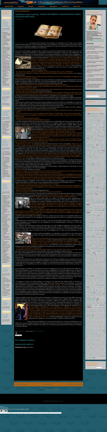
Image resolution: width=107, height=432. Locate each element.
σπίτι (87, 295)
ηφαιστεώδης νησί (90, 206)
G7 (99, 340)
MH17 (104, 344)
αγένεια (100, 116)
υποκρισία (88, 321)
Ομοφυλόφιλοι (101, 261)
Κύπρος (101, 236)
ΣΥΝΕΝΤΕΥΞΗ (91, 301)
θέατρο (88, 207)
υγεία (99, 318)
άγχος (87, 119)
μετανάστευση (95, 243)
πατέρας (102, 267)
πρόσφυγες (101, 282)
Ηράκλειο (94, 204)
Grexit (93, 341)
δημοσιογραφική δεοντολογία (93, 161)
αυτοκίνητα (100, 142)
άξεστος (88, 134)
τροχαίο (95, 317)
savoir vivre (90, 352)
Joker (95, 342)
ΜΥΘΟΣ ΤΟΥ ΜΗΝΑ (38, 331)
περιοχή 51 (101, 270)
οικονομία (88, 259)
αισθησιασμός (94, 121)
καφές (101, 225)
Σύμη (99, 296)
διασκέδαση (94, 165)
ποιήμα (87, 273)
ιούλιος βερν (89, 214)
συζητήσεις (101, 295)
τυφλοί (87, 318)
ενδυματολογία (95, 183)
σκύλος (102, 292)
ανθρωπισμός (89, 131)
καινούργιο (88, 218)
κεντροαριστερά (89, 226)
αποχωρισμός (95, 136)
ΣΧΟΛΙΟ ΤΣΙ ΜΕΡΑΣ (95, 305)
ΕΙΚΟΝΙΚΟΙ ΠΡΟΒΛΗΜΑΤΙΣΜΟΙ (95, 175)
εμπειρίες (88, 183)
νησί (104, 255)
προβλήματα (101, 277)
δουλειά (102, 169)
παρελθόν (88, 267)
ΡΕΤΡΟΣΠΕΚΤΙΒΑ (90, 290)
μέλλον (102, 241)
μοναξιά (88, 247)
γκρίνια (87, 156)
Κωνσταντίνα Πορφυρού (92, 237)
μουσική (89, 248)
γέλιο (97, 152)
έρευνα (92, 193)
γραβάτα (97, 156)
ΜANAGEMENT (90, 254)
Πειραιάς (92, 269)
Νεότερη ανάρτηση (21, 384)
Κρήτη (96, 233)
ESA (96, 337)
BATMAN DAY (93, 334)
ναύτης (97, 254)
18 (88, 115)
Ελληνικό (96, 182)
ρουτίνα (88, 291)
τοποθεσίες (96, 314)
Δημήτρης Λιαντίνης (101, 158)
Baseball (88, 334)
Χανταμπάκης (89, 326)
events (101, 338)
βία (94, 147)
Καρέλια (94, 223)
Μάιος (93, 240)
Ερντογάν (98, 193)
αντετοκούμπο (89, 132)
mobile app (90, 345)
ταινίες (97, 307)
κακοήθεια (88, 219)
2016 (91, 115)
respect (96, 351)
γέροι (87, 153)
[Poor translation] (5, 411)
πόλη (89, 274)
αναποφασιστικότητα (90, 125)
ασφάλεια (103, 140)
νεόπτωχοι (88, 255)
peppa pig (98, 348)
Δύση (87, 171)
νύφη (98, 257)
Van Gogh (98, 355)
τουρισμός (102, 314)
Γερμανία (101, 152)
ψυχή (95, 332)
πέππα (96, 269)
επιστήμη (101, 187)
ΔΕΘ (97, 157)
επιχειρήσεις (94, 191)
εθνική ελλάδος (99, 173)
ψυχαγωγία (88, 332)
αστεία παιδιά (90, 140)
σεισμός (102, 291)
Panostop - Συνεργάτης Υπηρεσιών (5, 303)
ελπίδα (102, 182)
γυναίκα (88, 157)
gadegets (103, 340)
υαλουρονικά (93, 318)
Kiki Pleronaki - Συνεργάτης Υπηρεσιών (5, 270)
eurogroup (88, 338)
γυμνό (102, 156)
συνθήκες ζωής (89, 302)
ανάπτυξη (101, 125)
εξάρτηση (94, 184)
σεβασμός (97, 291)
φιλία (100, 322)
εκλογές (101, 178)
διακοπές (88, 165)
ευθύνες (94, 198)
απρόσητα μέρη (100, 138)
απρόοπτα (92, 138)
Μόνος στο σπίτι (101, 247)
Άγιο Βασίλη (92, 117)
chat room (103, 336)
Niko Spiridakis (94, 347)
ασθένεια (98, 139)
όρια (95, 262)
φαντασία (101, 321)
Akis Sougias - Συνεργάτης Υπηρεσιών (5, 316)
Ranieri (92, 351)
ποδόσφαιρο (100, 272)
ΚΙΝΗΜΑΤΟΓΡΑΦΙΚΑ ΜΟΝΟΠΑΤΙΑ (94, 228)
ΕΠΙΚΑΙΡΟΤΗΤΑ (90, 187)
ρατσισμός (88, 288)
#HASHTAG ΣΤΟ (95, 113)
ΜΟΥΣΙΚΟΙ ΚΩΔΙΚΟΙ (99, 248)
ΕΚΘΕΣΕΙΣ (96, 177)
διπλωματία (88, 169)
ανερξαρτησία (100, 128)
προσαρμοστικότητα (98, 281)
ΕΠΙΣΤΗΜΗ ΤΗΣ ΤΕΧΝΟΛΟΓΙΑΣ (94, 188)
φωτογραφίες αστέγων (90, 325)
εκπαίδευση (65, 6)
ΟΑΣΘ (101, 257)
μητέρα (87, 244)
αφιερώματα (53, 6)
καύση (95, 225)
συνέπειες (101, 300)
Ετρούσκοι (101, 197)
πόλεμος (103, 273)
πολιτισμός (97, 276)
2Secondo (7, 30)
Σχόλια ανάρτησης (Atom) (52, 390)
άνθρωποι (99, 131)
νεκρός (102, 254)
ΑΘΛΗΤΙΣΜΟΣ (94, 120)
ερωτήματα (101, 194)
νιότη (89, 257)
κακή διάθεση (96, 218)
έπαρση (95, 186)
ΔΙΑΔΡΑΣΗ (88, 164)
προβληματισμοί (90, 278)
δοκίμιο (97, 169)
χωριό (94, 329)
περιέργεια (88, 270)
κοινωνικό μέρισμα (90, 232)
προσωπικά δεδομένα (90, 284)
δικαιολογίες (95, 168)
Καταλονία (88, 225)
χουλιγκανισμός (89, 327)
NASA (87, 346)
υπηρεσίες (21, 6)
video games (89, 356)
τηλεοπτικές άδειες (99, 312)
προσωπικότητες (100, 284)
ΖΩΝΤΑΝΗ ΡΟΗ (99, 203)
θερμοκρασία (94, 207)
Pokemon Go (96, 349)
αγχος (102, 117)
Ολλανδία (95, 259)
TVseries (93, 355)
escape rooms (101, 337)
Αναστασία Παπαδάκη (97, 127)
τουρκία (90, 315)
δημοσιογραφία (100, 160)
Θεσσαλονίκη (101, 207)
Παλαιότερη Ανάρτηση (74, 384)
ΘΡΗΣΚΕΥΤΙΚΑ (97, 209)
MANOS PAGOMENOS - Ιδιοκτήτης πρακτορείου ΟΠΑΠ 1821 (5, 143)
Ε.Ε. (102, 171)
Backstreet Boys (100, 333)
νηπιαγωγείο (98, 255)
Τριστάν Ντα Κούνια (99, 315)
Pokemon (90, 349)
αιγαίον (101, 120)
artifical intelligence (90, 333)
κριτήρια (88, 234)
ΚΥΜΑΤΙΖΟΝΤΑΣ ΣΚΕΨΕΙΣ (95, 235)
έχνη (87, 202)
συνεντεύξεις (102, 299)
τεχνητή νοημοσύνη (97, 310)
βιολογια (98, 147)
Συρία (102, 302)
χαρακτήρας (95, 326)
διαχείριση (97, 166)
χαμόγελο (102, 325)
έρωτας (103, 193)
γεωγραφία (94, 153)
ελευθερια (95, 180)
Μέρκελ (87, 243)
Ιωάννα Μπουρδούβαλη (91, 217)
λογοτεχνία (88, 240)
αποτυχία (102, 135)
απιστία (101, 134)
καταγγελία (101, 223)
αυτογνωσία (91, 142)
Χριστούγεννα (99, 328)
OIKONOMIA (89, 348)
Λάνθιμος (88, 239)
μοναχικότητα (94, 247)
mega (100, 344)
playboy (103, 348)
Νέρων (93, 255)
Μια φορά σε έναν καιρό (22, 43)
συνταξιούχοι (97, 302)
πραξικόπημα (94, 277)
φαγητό (94, 321)
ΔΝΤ (93, 169)
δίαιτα (102, 164)
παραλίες (90, 266)
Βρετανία (88, 152)
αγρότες (98, 117)
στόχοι (91, 295)
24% (100, 115)
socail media (100, 352)
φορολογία (97, 323)
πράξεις (89, 277)
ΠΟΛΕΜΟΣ (97, 273)
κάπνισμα (88, 223)
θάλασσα (97, 206)
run (104, 351)
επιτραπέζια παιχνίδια (98, 190)
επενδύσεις (101, 186)
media (96, 344)
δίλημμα (101, 168)
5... (102, 115)
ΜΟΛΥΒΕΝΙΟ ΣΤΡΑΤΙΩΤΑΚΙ (93, 245)
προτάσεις (88, 285)
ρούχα (92, 291)
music (95, 345)
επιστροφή (88, 190)
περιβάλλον (101, 269)
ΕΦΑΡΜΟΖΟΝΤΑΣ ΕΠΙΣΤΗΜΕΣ (94, 201)
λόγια (102, 239)
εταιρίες (94, 197)
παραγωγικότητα (101, 265)
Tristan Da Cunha (101, 353)
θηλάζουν (88, 209)
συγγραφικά (41, 6)
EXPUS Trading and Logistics (5, 100)
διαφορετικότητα (89, 166)
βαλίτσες (97, 146)
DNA (93, 337)
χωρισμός (101, 329)
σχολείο (101, 303)
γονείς (92, 156)
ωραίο (99, 332)
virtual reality (97, 356)
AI (102, 332)
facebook (88, 340)
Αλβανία (88, 123)
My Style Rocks (101, 345)
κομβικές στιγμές (99, 232)
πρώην (91, 287)
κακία (102, 218)
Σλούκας (88, 294)
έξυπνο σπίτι (100, 184)
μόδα (102, 244)
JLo (92, 342)
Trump (89, 355)
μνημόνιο (97, 244)
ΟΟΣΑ (87, 262)
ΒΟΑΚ (89, 149)
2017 (94, 115)
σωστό (93, 307)
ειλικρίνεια (92, 176)
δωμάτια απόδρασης (95, 171)
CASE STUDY (95, 336)
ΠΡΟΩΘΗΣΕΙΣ (101, 285)
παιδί (87, 263)
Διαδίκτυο (101, 162)
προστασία (95, 282)
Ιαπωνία (92, 212)
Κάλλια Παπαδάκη (99, 221)
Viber (103, 355)
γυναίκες (93, 157)
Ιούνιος (96, 214)
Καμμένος (96, 222)
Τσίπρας (101, 317)
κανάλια (101, 222)
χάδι (98, 325)
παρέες (102, 266)
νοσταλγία (93, 257)
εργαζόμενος (100, 191)
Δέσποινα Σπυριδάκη (90, 158)
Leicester (99, 342)
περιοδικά (95, 270)
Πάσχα (97, 267)
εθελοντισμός (91, 173)
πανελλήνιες (94, 265)
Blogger (61, 401)
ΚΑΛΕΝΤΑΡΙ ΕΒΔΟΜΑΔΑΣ (97, 219)
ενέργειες (102, 183)
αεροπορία (93, 119)
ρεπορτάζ (99, 288)
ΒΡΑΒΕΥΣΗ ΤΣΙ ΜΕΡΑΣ (93, 150)
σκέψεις (91, 292)
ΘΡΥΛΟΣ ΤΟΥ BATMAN (95, 210)
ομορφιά (94, 261)
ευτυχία (96, 199)
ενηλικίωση (88, 184)
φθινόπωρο (95, 322)
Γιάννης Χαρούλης (99, 154)
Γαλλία (92, 152)
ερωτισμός (88, 195)
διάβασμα (96, 162)
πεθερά (87, 269)
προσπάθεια (88, 282)
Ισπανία (101, 214)
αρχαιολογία (92, 139)
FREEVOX (94, 340)
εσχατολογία (95, 195)
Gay (88, 341)
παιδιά (93, 263)
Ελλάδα (90, 182)
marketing (91, 344)
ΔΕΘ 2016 (102, 157)
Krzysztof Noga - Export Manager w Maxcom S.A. (6, 93)
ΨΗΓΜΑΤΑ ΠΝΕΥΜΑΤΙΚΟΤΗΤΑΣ (94, 330)
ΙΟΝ (102, 212)
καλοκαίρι (88, 222)
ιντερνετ (98, 212)
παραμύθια (96, 266)
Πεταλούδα (88, 271)
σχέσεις (94, 303)
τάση (87, 308)
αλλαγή (94, 123)
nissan (102, 346)
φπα (102, 323)
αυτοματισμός (89, 143)
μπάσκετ (97, 250)
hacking (101, 341)
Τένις (98, 308)
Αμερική (100, 123)
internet (88, 342)
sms (95, 352)
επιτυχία (88, 191)
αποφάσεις (88, 136)
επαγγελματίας (89, 186)
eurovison (96, 338)
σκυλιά (97, 292)
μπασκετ (91, 250)
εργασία (88, 193)
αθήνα (87, 120)
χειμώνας (101, 326)
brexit (103, 334)
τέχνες (102, 308)
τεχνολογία (88, 311)
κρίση (101, 233)
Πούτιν (103, 276)
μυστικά (99, 252)
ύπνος (102, 319)
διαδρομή (97, 164)
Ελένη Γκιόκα (89, 180)
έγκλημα (103, 172)
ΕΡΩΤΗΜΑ (91, 194)
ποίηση (92, 273)
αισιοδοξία (101, 121)
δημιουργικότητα (91, 160)
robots (100, 351)
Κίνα (100, 226)
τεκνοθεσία (92, 308)
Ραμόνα (102, 287)
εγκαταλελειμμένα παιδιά (95, 172)
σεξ (87, 292)
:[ (48, 328)
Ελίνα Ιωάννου (102, 180)
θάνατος (102, 206)
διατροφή (101, 165)
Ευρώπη (88, 199)
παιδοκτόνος (100, 263)
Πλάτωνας (94, 271)
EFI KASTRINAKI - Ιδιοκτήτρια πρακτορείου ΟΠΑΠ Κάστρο (6, 113)
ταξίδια (101, 307)
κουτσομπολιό (89, 233)
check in (89, 337)
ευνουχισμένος (100, 198)
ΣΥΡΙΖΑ (87, 303)
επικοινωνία (76, 6)
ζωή (90, 203)
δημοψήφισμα (89, 162)
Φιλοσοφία (90, 323)
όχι (97, 262)
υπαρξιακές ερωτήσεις (93, 319)
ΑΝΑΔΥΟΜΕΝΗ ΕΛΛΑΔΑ (93, 124)
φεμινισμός (88, 322)
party (94, 348)
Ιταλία (102, 215)
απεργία (94, 134)
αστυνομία (97, 141)
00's (104, 113)
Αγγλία (96, 116)
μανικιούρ (88, 241)
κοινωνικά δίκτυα (99, 229)
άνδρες (87, 128)
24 (97, 115)
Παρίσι (93, 267)
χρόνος (88, 329)
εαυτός (87, 172)
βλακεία (103, 147)
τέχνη (87, 310)
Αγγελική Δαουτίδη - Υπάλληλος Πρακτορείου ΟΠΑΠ (5, 186)
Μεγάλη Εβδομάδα (95, 241)
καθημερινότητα (100, 217)
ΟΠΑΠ (91, 262)
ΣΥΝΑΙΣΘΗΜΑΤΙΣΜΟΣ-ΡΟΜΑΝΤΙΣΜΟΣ (93, 298)
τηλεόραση (88, 314)
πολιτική (94, 274)
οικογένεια (100, 258)
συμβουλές (88, 296)
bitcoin (99, 334)
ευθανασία (88, 198)
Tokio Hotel (94, 353)
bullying (89, 336)
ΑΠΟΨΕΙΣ (102, 136)
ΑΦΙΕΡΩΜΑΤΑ (90, 145)
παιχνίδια (88, 265)
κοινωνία (92, 229)
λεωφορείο (95, 239)
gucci (97, 341)
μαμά (103, 240)
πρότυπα (93, 285)
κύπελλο (97, 236)
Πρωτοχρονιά (96, 287)
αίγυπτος (88, 121)
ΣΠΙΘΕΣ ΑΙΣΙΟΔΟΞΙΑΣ (97, 294)
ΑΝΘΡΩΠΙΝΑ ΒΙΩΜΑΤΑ (93, 130)
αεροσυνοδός (100, 119)
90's (89, 116)
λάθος (102, 237)
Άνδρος (93, 128)
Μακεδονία (98, 240)
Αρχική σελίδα (8, 6)
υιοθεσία (103, 318)
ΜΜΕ (92, 244)
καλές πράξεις (89, 221)
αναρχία (88, 127)
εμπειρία (30, 6)
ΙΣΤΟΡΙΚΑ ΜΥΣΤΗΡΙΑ (91, 215)
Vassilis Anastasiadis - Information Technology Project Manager (6, 23)
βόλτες (95, 149)
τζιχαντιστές (88, 312)
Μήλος (101, 243)
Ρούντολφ (101, 289)
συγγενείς (96, 295)
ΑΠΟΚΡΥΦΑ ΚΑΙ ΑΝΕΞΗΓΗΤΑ (92, 135)
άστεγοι (103, 139)
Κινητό (87, 229)
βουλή (101, 149)
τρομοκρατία (89, 317)
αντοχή (101, 132)
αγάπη (92, 116)
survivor (88, 353)
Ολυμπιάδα (101, 259)
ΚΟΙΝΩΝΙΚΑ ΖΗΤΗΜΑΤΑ (93, 230)
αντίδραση (96, 132)
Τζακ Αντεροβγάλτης (98, 311)
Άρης (87, 139)
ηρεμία (101, 204)
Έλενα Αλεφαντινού (98, 179)
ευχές (102, 199)
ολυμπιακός (88, 261)
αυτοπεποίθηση (99, 143)
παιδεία (101, 262)
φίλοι (104, 322)
